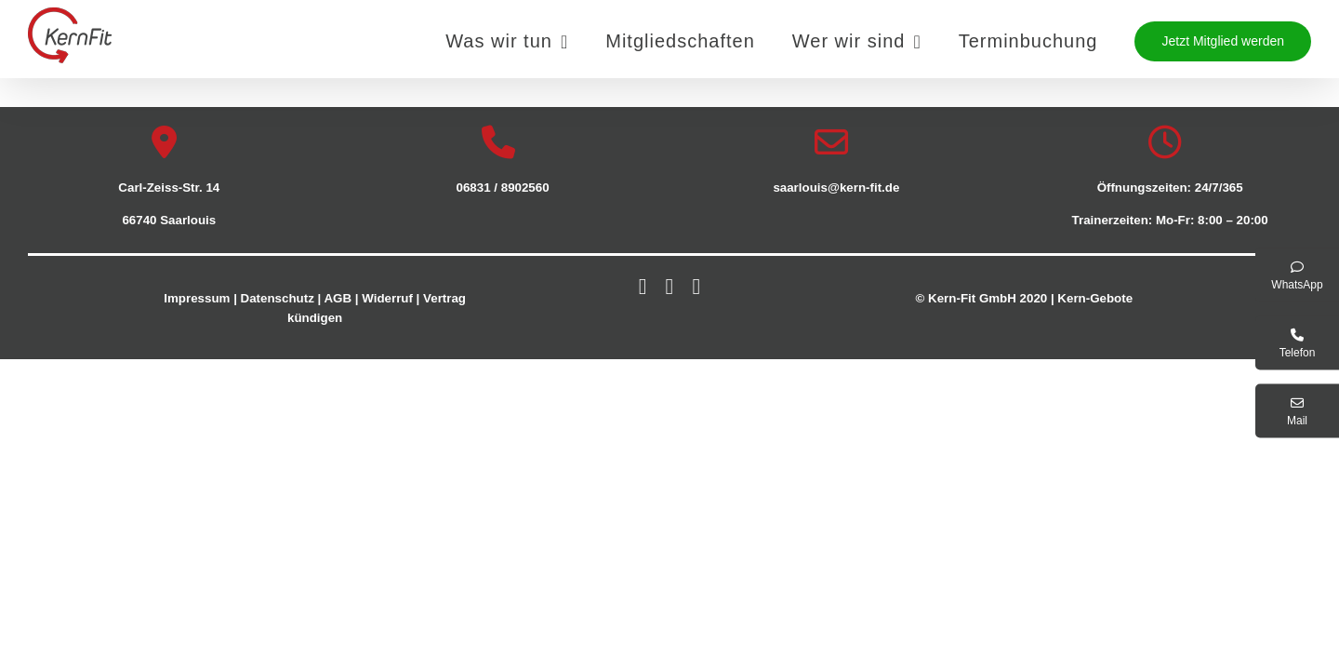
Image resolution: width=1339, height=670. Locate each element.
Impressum (197, 298)
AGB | (341, 298)
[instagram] (670, 286)
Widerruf (387, 298)
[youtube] (696, 286)
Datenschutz (277, 298)
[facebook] (643, 286)
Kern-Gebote (1095, 298)
